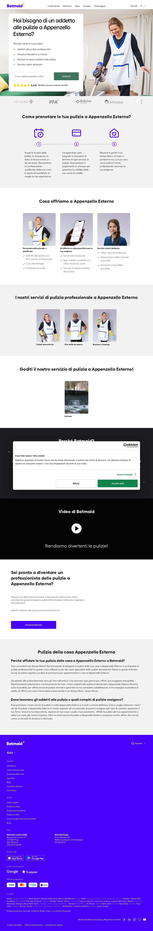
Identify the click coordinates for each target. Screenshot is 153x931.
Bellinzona (52, 898)
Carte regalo (99, 6)
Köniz (66, 901)
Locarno (98, 901)
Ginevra (37, 901)
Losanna (89, 901)
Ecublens (11, 901)
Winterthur (67, 906)
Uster (9, 906)
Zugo (99, 906)
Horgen (53, 901)
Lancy (82, 901)
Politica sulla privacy (34, 925)
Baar (31, 898)
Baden (37, 898)
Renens (72, 904)
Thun (138, 904)
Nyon (36, 904)
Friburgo (29, 901)
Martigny (123, 901)
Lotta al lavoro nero (15, 770)
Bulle (83, 898)
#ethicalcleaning (95, 919)
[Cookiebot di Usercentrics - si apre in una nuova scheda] (125, 445)
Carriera (87, 6)
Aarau (9, 898)
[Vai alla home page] (16, 742)
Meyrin (131, 901)
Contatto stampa (15, 786)
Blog (9, 782)
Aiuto (77, 6)
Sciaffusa (90, 904)
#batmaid (83, 919)
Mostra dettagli (124, 474)
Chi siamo (67, 6)
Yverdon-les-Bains (81, 906)
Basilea (44, 898)
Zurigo (105, 906)
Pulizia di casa (13, 806)
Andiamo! (66, 76)
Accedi (134, 6)
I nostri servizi (53, 6)
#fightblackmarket (112, 919)
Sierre (103, 904)
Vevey (29, 906)
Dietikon (126, 898)
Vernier (22, 906)
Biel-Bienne (69, 898)
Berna (61, 898)
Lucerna (106, 901)
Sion (109, 904)
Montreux (11, 904)
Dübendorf (136, 898)
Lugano (114, 901)
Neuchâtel (28, 904)
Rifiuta (76, 483)
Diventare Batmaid (33, 625)
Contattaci (12, 790)
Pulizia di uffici (13, 815)
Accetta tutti (118, 483)
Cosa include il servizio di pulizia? (21, 819)
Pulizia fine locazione (16, 810)
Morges (19, 904)
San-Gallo (123, 904)
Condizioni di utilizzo (54, 925)
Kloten (60, 901)
